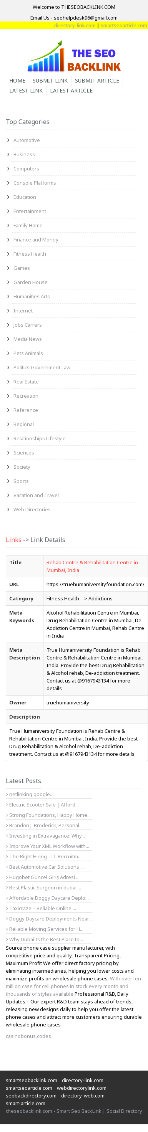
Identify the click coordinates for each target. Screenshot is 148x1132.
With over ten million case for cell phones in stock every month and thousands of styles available (73, 986)
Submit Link (50, 80)
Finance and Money (35, 239)
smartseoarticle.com (29, 1087)
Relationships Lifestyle (39, 438)
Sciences (23, 452)
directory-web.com (83, 1095)
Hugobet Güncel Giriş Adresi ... (43, 877)
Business (24, 154)
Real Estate (26, 381)
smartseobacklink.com (31, 1080)
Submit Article (97, 80)
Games (21, 267)
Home (17, 80)
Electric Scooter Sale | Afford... (42, 804)
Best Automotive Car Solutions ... (45, 866)
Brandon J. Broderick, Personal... (44, 825)
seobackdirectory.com (31, 1095)
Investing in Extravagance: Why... (45, 835)
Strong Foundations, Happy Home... (48, 814)
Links (14, 539)
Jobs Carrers (27, 324)
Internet (23, 310)
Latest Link (26, 90)
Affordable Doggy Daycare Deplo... (47, 897)
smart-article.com (25, 1103)
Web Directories (32, 509)
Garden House (30, 282)
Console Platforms (34, 182)
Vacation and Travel (36, 495)
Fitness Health (29, 253)
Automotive (26, 140)
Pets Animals (28, 353)
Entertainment (29, 211)
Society (21, 466)
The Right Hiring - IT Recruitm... (43, 856)
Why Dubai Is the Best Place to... (44, 939)
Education (24, 196)
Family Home (28, 225)
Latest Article (71, 90)
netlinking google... (29, 794)
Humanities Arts (31, 296)
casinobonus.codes (28, 1036)
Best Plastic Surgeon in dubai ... (43, 887)
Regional (23, 424)
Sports (21, 481)
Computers (26, 168)
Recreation (25, 395)
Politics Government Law (41, 367)
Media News (27, 338)
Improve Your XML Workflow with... (47, 846)
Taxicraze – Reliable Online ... (41, 908)
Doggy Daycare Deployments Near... (49, 918)
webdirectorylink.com (81, 1087)
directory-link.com (109, 25)
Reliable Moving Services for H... (44, 928)
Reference (25, 410)
